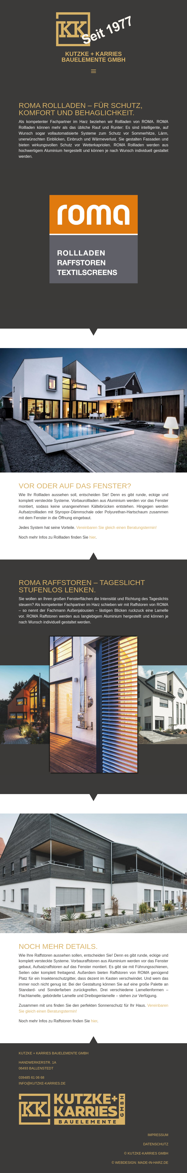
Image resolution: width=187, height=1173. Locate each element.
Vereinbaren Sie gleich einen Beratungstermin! (116, 527)
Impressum (158, 1135)
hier (92, 537)
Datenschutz (155, 1144)
